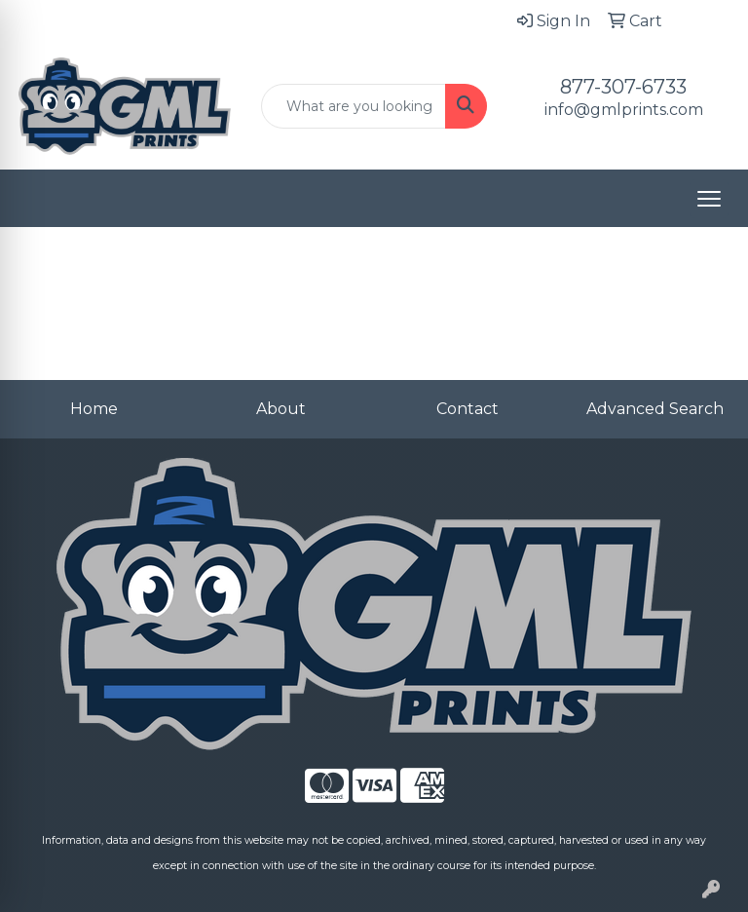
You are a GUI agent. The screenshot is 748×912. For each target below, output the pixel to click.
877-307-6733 (623, 86)
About (281, 408)
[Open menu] (709, 198)
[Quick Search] (353, 106)
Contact (467, 408)
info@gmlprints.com (623, 109)
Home (94, 408)
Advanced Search (655, 408)
